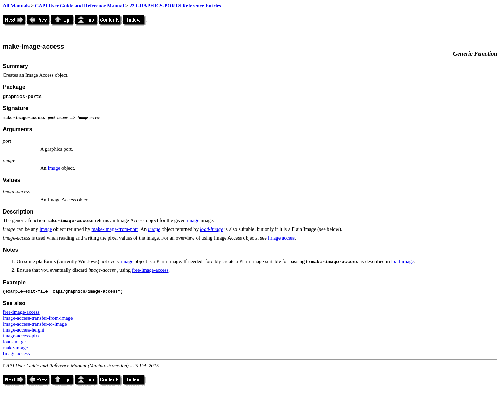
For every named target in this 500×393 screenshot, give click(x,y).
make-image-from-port (115, 229)
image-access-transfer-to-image (35, 324)
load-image (211, 229)
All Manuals (16, 5)
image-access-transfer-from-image (38, 318)
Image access (281, 238)
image (54, 168)
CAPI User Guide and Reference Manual (79, 5)
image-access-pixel (22, 335)
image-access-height (23, 330)
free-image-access (150, 270)
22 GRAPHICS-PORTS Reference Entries (175, 5)
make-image (15, 347)
